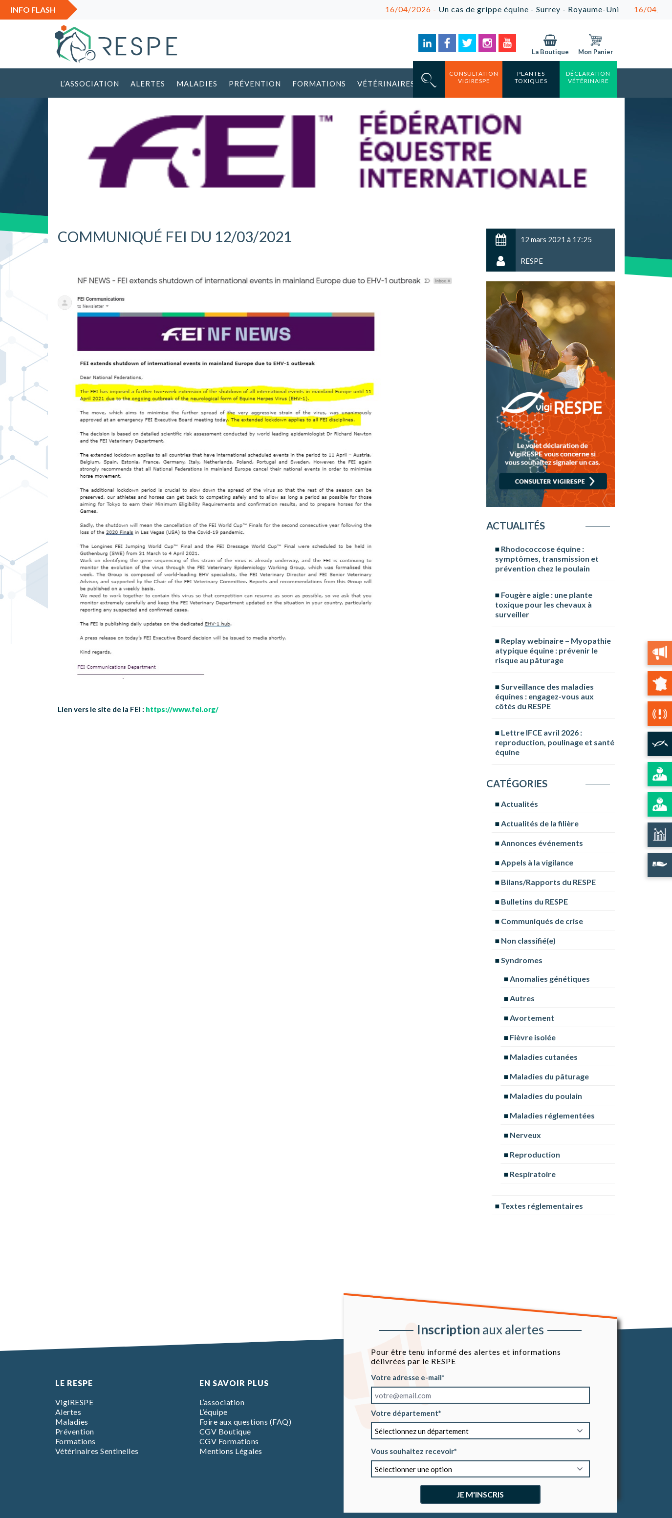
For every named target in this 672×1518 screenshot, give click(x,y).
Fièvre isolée (533, 1037)
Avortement (532, 1017)
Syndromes (521, 960)
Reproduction (535, 1154)
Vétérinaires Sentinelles (97, 1450)
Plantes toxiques (531, 77)
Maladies (196, 83)
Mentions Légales (230, 1450)
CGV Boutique (225, 1431)
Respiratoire (533, 1174)
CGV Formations (229, 1441)
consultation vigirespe (474, 77)
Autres (522, 998)
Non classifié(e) (528, 940)
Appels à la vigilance (537, 862)
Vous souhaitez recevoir (412, 1451)
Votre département (404, 1413)
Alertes (147, 83)
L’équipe (213, 1411)
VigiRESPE (74, 1402)
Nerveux (525, 1134)
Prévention (255, 83)
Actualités (519, 803)
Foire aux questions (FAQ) (245, 1421)
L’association (89, 83)
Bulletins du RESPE (534, 901)
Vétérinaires (386, 83)
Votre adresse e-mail (406, 1377)
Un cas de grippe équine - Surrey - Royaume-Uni (517, 9)
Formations (319, 83)
